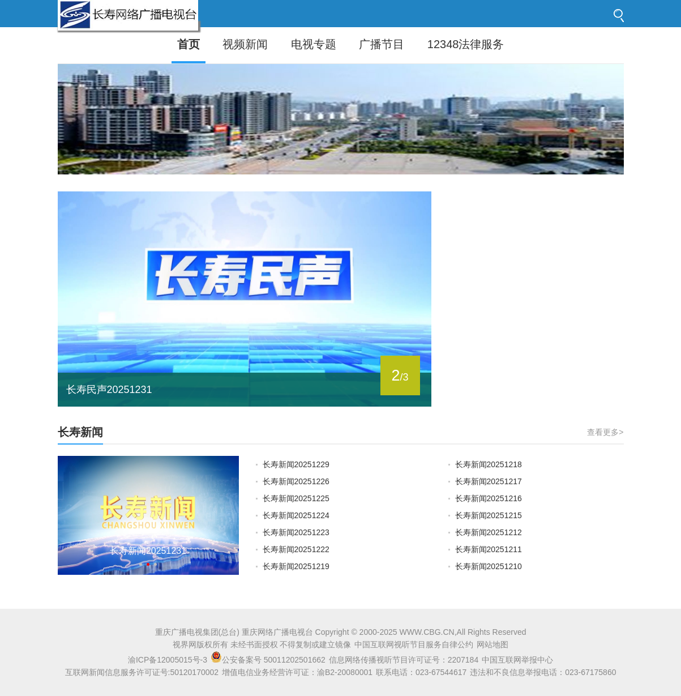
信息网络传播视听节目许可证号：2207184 (404, 659)
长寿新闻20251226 (296, 481)
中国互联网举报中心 (517, 659)
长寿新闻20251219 (296, 566)
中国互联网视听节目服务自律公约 (413, 644)
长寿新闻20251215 (488, 515)
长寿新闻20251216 (488, 498)
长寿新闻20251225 (296, 498)
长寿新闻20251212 (488, 532)
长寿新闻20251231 (148, 551)
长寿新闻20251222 (296, 549)
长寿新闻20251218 (488, 464)
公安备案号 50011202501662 (269, 659)
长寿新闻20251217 (488, 481)
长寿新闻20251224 (296, 515)
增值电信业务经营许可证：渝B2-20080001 (297, 672)
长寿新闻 (80, 432)
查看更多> (605, 432)
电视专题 (313, 44)
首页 (188, 44)
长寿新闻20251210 (488, 566)
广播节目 (381, 44)
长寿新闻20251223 (296, 532)
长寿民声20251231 (109, 389)
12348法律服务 (465, 44)
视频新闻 (245, 44)
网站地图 (492, 644)
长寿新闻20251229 (296, 464)
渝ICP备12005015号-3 (167, 659)
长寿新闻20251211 (488, 549)
